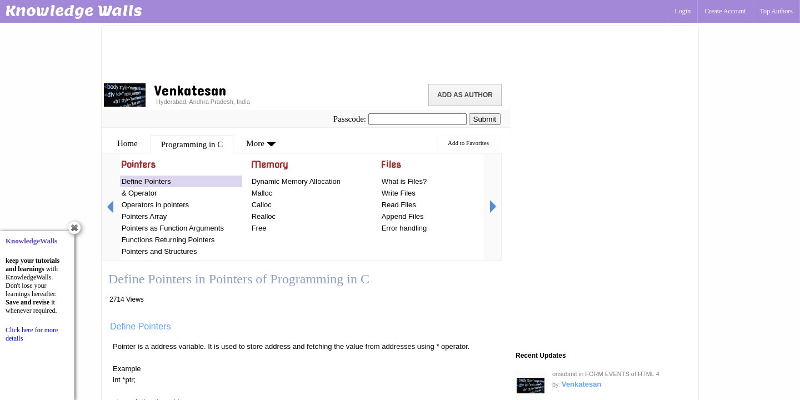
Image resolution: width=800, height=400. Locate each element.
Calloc (262, 205)
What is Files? (404, 181)
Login (683, 11)
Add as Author (465, 95)
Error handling (404, 228)
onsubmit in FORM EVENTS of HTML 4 (605, 374)
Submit (484, 119)
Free (259, 228)
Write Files (399, 193)
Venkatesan (582, 384)
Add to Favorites (468, 142)
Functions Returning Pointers (168, 240)
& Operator (139, 193)
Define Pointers (146, 181)
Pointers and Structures (159, 251)
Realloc (264, 216)
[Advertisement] (305, 53)
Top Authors (776, 11)
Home (127, 143)
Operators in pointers (155, 205)
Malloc (262, 193)
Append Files (403, 216)
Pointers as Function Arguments (173, 228)
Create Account (725, 11)
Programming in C (192, 144)
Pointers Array (144, 216)
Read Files (399, 205)
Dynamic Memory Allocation (296, 181)
